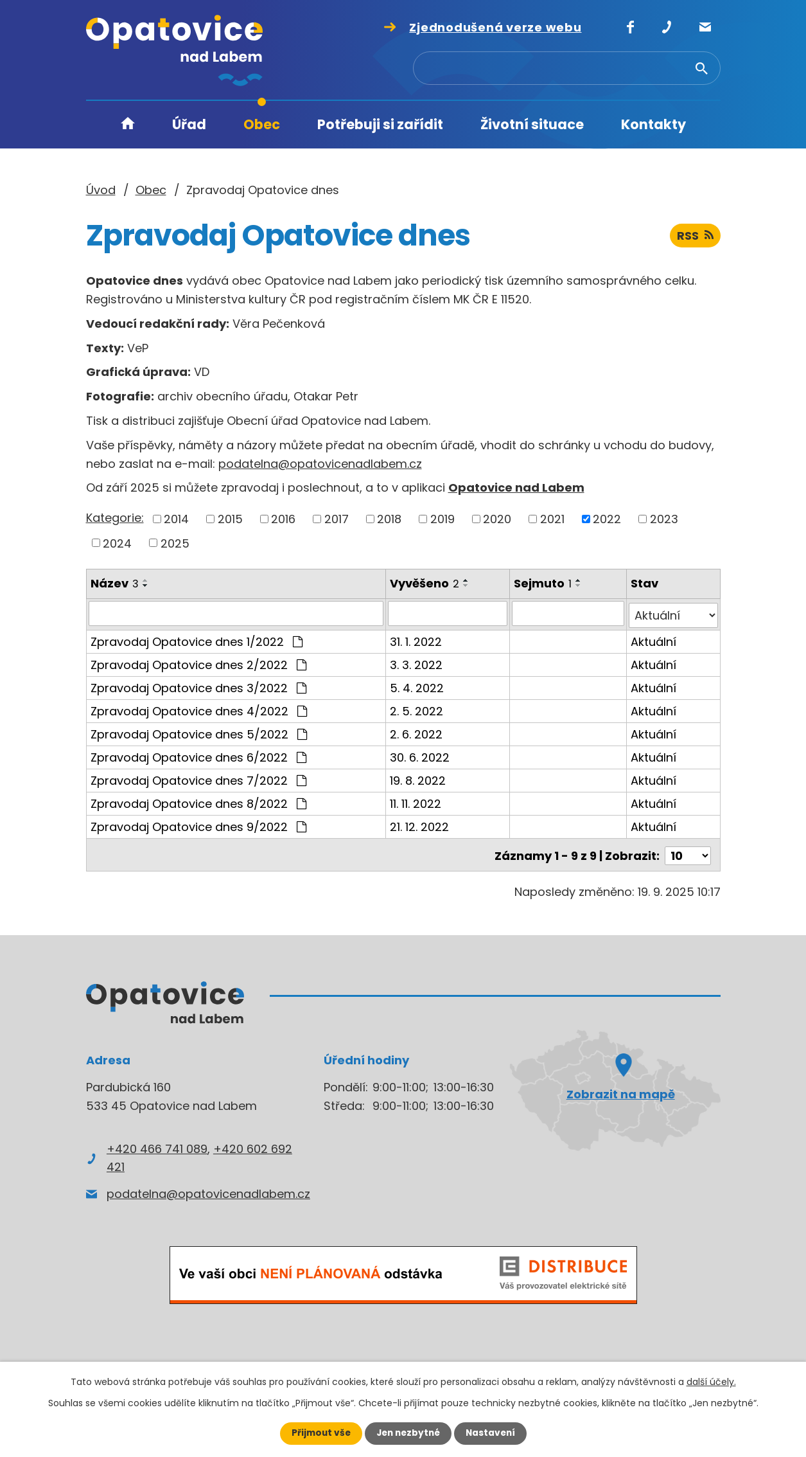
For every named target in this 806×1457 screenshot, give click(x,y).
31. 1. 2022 (416, 639)
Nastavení (493, 1433)
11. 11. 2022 (415, 801)
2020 (497, 519)
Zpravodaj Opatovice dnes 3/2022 (198, 685)
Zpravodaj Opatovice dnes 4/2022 (199, 709)
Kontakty (653, 124)
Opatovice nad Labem (516, 487)
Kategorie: (115, 518)
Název (115, 583)
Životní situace (532, 124)
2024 (117, 543)
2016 (283, 519)
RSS (695, 236)
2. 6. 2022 (416, 732)
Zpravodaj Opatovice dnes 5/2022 (199, 732)
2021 (552, 519)
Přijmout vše (318, 1433)
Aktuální (653, 639)
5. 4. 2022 (417, 685)
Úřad (189, 124)
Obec (261, 124)
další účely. (711, 1381)
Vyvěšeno (424, 583)
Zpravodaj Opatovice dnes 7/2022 (198, 778)
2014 (176, 519)
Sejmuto (543, 583)
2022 (607, 519)
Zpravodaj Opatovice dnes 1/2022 (196, 639)
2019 (442, 519)
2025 (175, 543)
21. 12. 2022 (419, 824)
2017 (336, 519)
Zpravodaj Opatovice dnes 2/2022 (198, 662)
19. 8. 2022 (418, 778)
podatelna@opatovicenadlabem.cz (320, 464)
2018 (389, 519)
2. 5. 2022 (416, 709)
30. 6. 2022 (420, 755)
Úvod (128, 125)
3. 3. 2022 (416, 662)
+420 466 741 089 (157, 1144)
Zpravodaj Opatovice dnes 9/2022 (198, 824)
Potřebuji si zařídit (380, 124)
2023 (664, 519)
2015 (230, 519)
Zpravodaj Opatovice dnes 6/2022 (198, 755)
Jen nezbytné (408, 1433)
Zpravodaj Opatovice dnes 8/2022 (198, 801)
